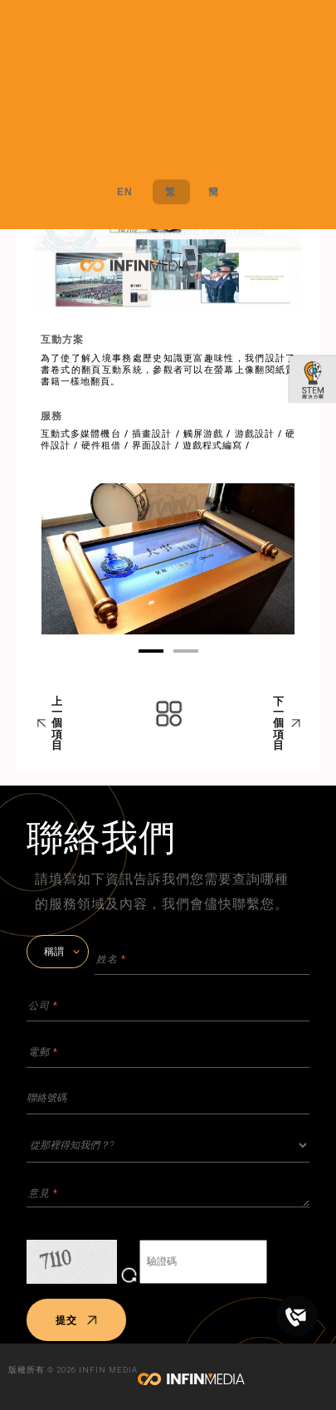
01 (151, 651)
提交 (77, 1320)
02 (185, 651)
